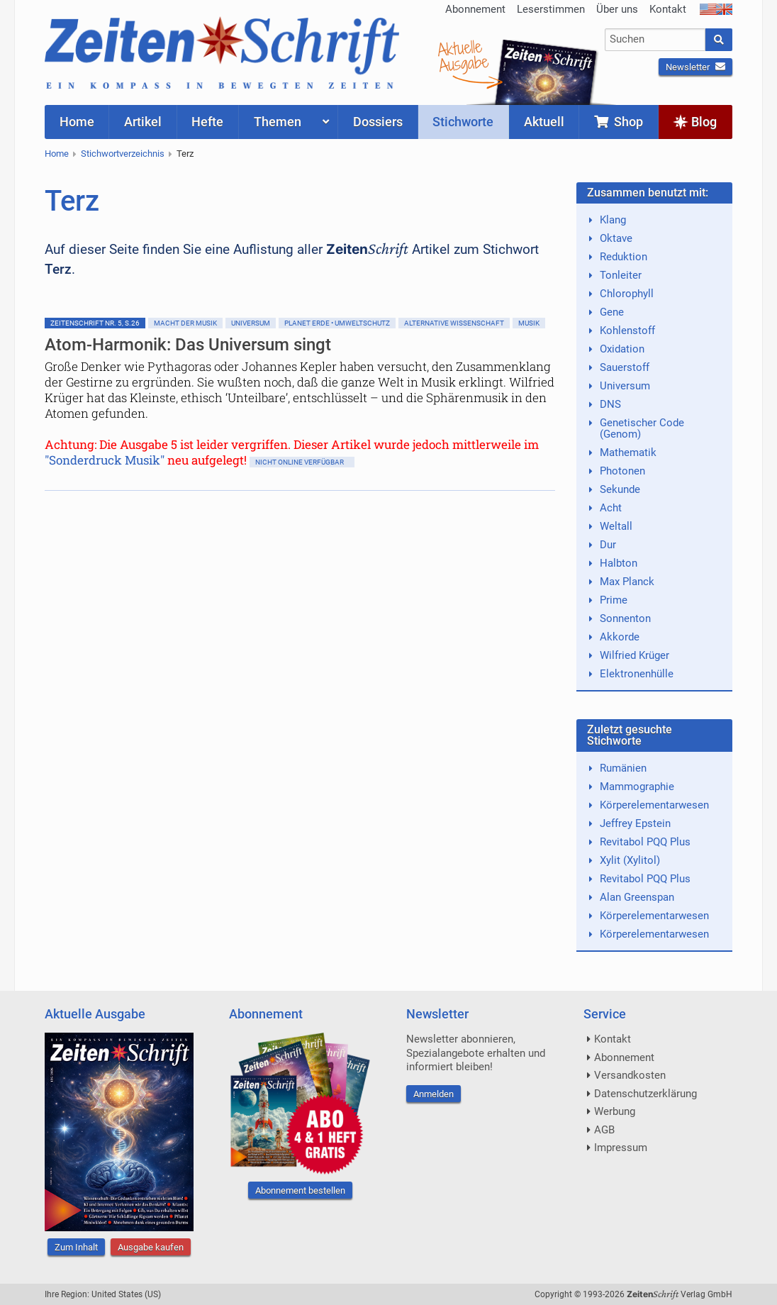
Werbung (614, 1111)
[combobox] (655, 39)
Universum (250, 323)
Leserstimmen (551, 9)
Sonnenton (625, 618)
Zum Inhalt (76, 1247)
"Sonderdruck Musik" (104, 460)
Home (57, 153)
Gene (612, 312)
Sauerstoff (624, 367)
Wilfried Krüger (634, 655)
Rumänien (623, 768)
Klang (613, 219)
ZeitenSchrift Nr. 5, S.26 (95, 323)
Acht (611, 507)
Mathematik (628, 452)
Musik (529, 323)
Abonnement (475, 9)
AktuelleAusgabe (463, 55)
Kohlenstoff (627, 330)
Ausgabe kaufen (151, 1247)
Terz (185, 153)
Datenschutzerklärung (645, 1093)
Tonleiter (621, 275)
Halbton (618, 563)
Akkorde (619, 637)
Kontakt (667, 9)
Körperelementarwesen (654, 805)
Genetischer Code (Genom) (642, 428)
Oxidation (622, 349)
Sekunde (620, 489)
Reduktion (623, 256)
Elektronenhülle (636, 673)
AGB (604, 1129)
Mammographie (637, 786)
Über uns (617, 9)
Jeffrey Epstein (635, 823)
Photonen (622, 471)
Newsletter (695, 67)
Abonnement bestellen (300, 1190)
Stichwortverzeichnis (122, 153)
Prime (613, 600)
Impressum (620, 1147)
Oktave (616, 238)
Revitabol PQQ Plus (645, 841)
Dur (608, 544)
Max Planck (627, 581)
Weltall (616, 526)
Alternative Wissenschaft (454, 323)
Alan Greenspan (637, 897)
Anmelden (433, 1094)
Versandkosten (630, 1075)
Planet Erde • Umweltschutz (337, 323)
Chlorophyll (627, 293)
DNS (610, 404)
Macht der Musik (185, 323)
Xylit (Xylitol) (630, 860)
